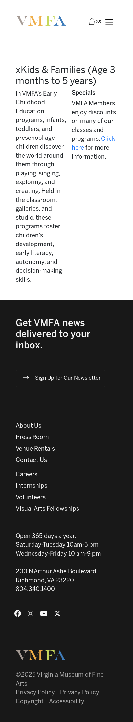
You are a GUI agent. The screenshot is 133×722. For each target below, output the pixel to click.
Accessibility (66, 702)
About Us (28, 426)
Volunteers (31, 497)
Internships (31, 486)
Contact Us (31, 460)
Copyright (30, 702)
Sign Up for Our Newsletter (61, 378)
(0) (94, 22)
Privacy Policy (35, 693)
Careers (26, 475)
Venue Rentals (35, 449)
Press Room (32, 437)
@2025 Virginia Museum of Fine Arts (60, 679)
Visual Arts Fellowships (47, 509)
